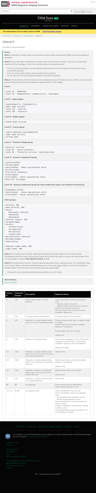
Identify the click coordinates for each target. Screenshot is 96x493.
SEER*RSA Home (12, 452)
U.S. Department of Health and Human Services (22, 470)
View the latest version (51, 31)
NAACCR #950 (11, 292)
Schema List (23, 26)
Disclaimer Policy (12, 459)
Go (83, 11)
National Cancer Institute (14, 475)
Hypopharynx (28, 36)
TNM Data (48, 18)
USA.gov (9, 477)
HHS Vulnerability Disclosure (16, 466)
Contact (74, 26)
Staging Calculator (50, 26)
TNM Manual (35, 26)
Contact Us (10, 454)
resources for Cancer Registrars (38, 446)
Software (64, 26)
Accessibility (10, 461)
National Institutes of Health (15, 472)
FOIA (8, 463)
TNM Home (6, 36)
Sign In (93, 2)
